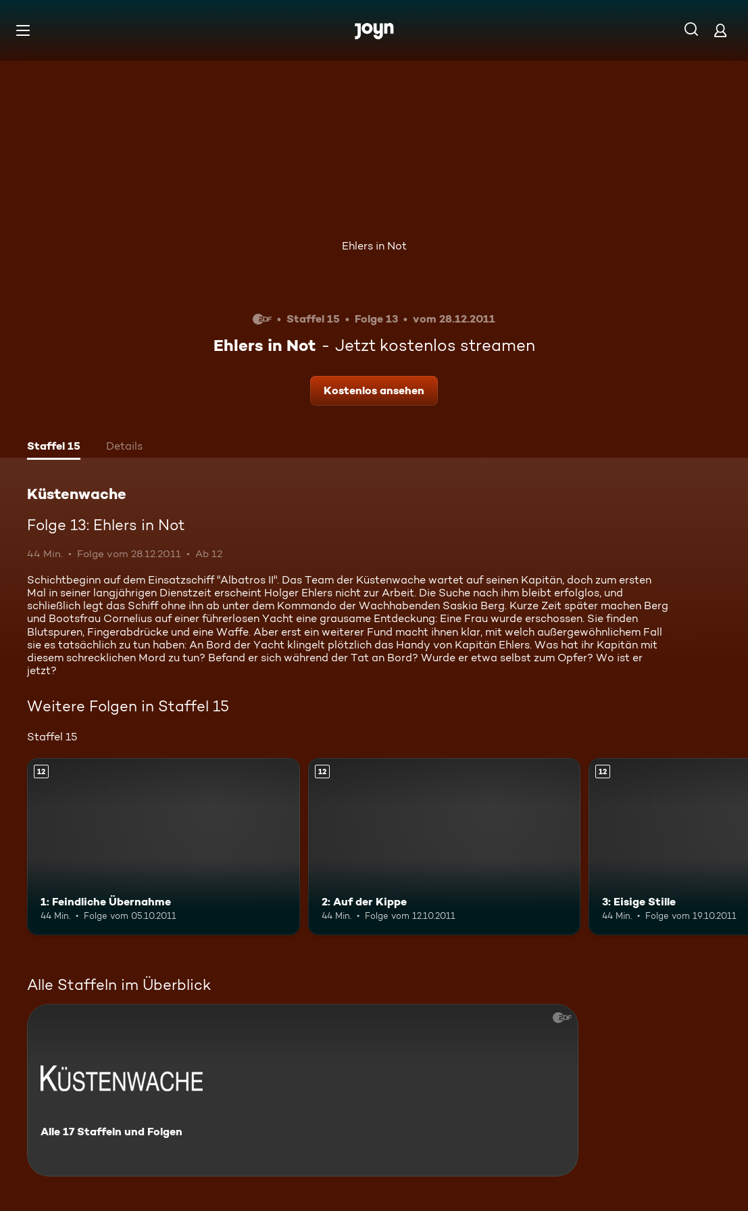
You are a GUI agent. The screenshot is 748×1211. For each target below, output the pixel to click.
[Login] (720, 30)
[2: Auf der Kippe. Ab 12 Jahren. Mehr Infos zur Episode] (444, 846)
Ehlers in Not (374, 245)
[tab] (53, 447)
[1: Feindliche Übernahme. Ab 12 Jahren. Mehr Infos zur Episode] (163, 846)
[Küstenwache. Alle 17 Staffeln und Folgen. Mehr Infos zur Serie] (302, 1090)
